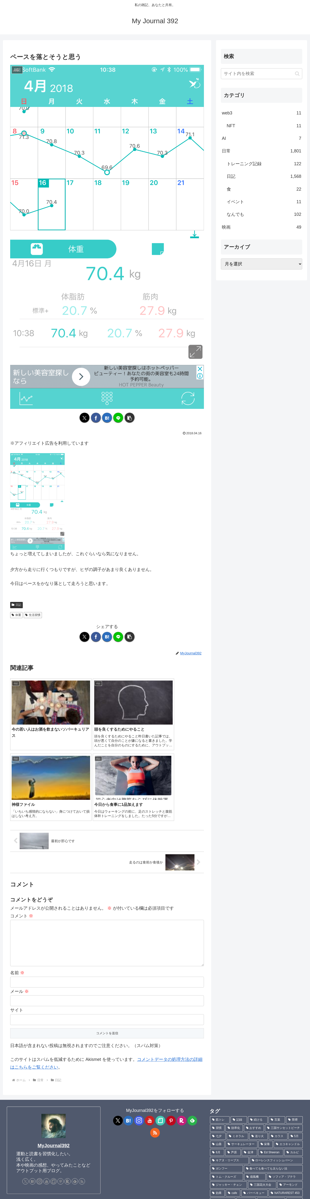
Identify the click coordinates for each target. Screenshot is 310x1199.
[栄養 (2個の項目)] (265, 1061)
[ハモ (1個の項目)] (294, 1118)
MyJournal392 (54, 1062)
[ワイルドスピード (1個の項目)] (230, 1166)
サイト (16, 926)
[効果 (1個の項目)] (217, 1110)
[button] (129, 417)
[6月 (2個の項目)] (217, 1069)
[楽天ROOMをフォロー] (67, 1098)
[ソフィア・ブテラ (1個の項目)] (285, 1093)
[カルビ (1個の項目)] (293, 1069)
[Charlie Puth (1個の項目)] (288, 1158)
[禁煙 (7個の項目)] (294, 1036)
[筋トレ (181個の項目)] (220, 1036)
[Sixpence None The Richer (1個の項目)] (277, 1166)
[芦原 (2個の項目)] (233, 1069)
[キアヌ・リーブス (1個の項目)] (229, 1077)
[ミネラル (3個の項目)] (237, 1053)
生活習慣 (32, 615)
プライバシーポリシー (67, 1192)
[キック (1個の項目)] (294, 1126)
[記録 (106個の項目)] (239, 1036)
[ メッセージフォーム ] (30, 1123)
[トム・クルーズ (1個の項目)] (226, 1093)
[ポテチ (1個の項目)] (246, 1118)
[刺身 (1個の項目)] (262, 1158)
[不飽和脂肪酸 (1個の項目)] (271, 1118)
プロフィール (18, 1192)
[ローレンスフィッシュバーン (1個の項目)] (276, 1077)
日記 (16, 605)
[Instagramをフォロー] (39, 1098)
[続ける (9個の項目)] (258, 1036)
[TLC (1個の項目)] (219, 1142)
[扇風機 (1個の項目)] (255, 1093)
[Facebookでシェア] (96, 417)
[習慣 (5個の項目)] (217, 1045)
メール (19, 908)
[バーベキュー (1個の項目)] (254, 1110)
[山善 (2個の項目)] (217, 1061)
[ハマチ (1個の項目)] (239, 1158)
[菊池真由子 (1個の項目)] (222, 1118)
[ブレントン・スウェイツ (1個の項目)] (230, 1126)
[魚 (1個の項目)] (296, 1150)
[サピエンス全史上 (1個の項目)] (226, 1150)
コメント (21, 832)
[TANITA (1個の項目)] (242, 1142)
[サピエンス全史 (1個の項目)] (258, 1150)
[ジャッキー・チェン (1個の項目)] (228, 1101)
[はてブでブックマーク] (107, 417)
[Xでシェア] (84, 417)
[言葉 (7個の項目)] (277, 1036)
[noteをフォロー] (53, 1098)
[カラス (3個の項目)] (278, 1053)
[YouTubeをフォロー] (46, 1098)
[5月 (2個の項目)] (295, 1053)
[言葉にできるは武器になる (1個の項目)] (278, 1142)
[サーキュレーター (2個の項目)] (241, 1061)
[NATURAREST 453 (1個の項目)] (286, 1110)
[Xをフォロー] (25, 1098)
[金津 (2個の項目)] (249, 1069)
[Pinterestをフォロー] (60, 1098)
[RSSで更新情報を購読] (82, 1098)
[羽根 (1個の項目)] (282, 1150)
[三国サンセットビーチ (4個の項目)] (284, 1045)
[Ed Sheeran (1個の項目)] (270, 1069)
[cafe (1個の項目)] (233, 1110)
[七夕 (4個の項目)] (218, 1053)
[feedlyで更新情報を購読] (75, 1098)
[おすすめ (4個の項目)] (254, 1045)
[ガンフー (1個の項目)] (226, 1085)
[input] (261, 73)
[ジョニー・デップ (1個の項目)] (285, 1134)
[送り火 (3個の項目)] (258, 1053)
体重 (16, 615)
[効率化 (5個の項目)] (234, 1045)
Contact (39, 1192)
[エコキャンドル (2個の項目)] (288, 1061)
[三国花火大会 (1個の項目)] (262, 1101)
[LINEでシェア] (118, 417)
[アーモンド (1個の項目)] (290, 1101)
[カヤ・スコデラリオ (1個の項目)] (268, 1126)
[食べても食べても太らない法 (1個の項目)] (273, 1085)
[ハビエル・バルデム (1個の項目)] (248, 1134)
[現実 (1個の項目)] (219, 1134)
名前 (17, 889)
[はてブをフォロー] (32, 1098)
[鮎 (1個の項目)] (218, 1158)
